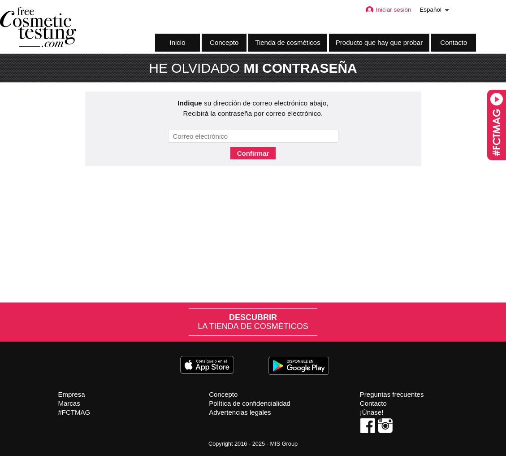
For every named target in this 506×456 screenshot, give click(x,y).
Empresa (71, 394)
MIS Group (284, 443)
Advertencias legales (240, 412)
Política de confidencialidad (249, 403)
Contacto (453, 42)
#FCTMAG (74, 412)
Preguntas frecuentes (392, 394)
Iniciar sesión (388, 9)
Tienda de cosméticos (287, 42)
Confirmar (253, 153)
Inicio (177, 42)
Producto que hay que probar (379, 42)
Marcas (69, 403)
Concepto (224, 42)
